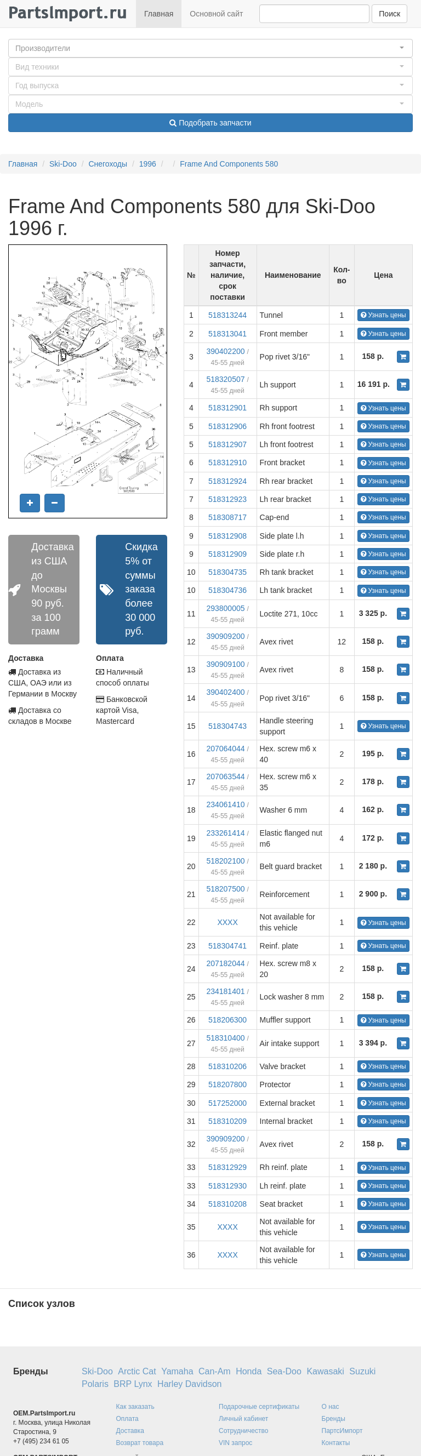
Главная (158, 13)
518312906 (227, 426)
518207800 (227, 1084)
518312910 (227, 462)
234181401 (225, 991)
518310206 (227, 1066)
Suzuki (362, 1371)
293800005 (225, 608)
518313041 (227, 333)
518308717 (227, 517)
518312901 (227, 407)
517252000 (227, 1103)
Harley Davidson (189, 1384)
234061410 (225, 804)
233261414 (225, 833)
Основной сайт (216, 13)
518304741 (227, 945)
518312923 (227, 499)
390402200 (225, 351)
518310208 (227, 1204)
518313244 (227, 315)
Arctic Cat (137, 1371)
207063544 (225, 776)
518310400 (225, 1038)
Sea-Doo (284, 1371)
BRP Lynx (132, 1384)
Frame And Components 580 (229, 163)
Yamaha (177, 1371)
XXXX (227, 922)
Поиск (389, 13)
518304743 (227, 726)
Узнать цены (383, 315)
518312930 (227, 1185)
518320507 (225, 379)
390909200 (225, 636)
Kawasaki (325, 1371)
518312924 (227, 481)
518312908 (227, 536)
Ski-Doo (63, 163)
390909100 (225, 664)
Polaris (95, 1384)
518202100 (225, 861)
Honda (248, 1371)
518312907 (227, 444)
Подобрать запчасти (210, 122)
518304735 (227, 572)
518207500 (225, 888)
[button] (210, 48)
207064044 (225, 748)
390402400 (225, 692)
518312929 (227, 1167)
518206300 (227, 1019)
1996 (147, 163)
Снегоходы (107, 163)
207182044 (225, 963)
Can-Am (214, 1371)
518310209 (227, 1121)
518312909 (227, 554)
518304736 (227, 590)
